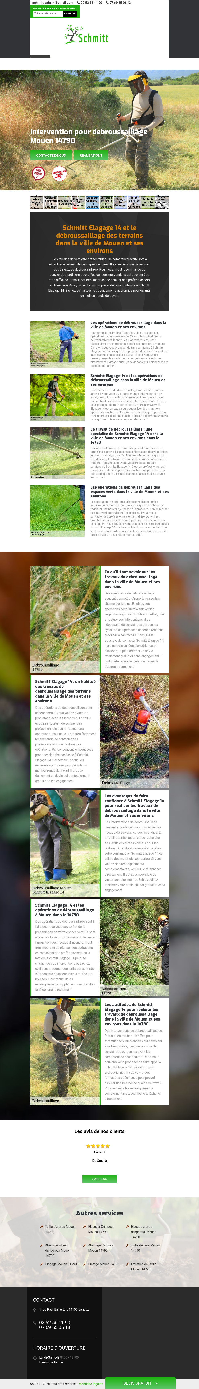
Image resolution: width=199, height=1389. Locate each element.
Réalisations (91, 155)
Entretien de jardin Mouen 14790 (143, 1266)
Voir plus (99, 1178)
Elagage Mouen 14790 (61, 1264)
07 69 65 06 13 (118, 3)
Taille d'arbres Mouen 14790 (60, 1229)
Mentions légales (91, 1384)
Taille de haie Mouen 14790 (145, 1247)
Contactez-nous (51, 155)
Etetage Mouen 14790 (103, 1264)
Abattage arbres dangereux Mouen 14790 (57, 1250)
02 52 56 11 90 (89, 3)
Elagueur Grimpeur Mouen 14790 (101, 1229)
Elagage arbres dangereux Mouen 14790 (143, 1232)
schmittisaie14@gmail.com (52, 3)
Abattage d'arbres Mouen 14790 (100, 1247)
